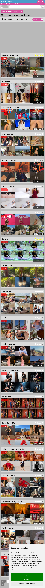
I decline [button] (27, 579)
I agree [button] (27, 575)
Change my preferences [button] (27, 583)
